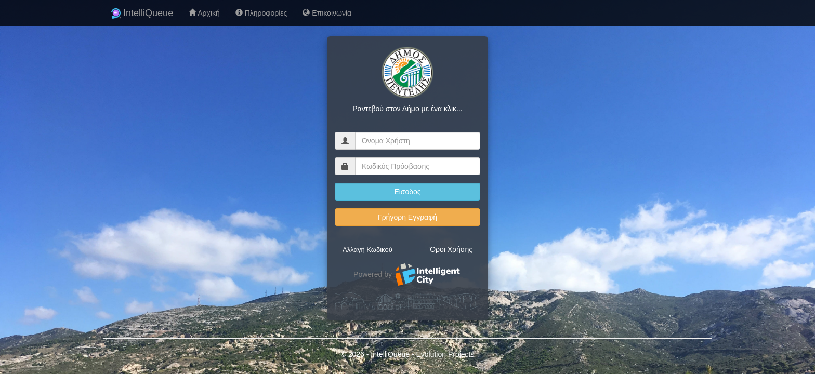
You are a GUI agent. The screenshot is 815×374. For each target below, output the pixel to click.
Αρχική (204, 13)
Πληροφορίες (261, 13)
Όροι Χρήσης (451, 249)
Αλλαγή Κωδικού (367, 249)
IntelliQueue (142, 13)
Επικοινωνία (327, 13)
